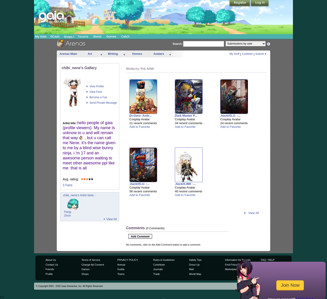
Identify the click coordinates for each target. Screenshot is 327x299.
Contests (247, 53)
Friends (50, 269)
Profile (49, 274)
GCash (55, 36)
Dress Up (194, 264)
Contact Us (52, 264)
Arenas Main (68, 53)
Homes (137, 53)
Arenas (121, 264)
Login (260, 3)
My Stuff (234, 53)
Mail (191, 269)
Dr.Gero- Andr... (140, 115)
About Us (51, 260)
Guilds (120, 269)
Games (111, 36)
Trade (156, 274)
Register (240, 3)
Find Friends (232, 264)
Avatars (158, 53)
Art (90, 53)
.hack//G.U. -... (230, 115)
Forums (83, 36)
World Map (195, 274)
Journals (158, 269)
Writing (113, 53)
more (101, 54)
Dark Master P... (186, 115)
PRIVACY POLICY (127, 260)
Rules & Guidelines (164, 260)
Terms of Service (91, 260)
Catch (125, 36)
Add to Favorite (139, 126)
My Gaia (40, 36)
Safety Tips (195, 260)
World (97, 36)
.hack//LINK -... (185, 184)
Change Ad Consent (93, 264)
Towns (120, 274)
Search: (178, 43)
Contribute (159, 264)
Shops (69, 36)
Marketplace (232, 269)
